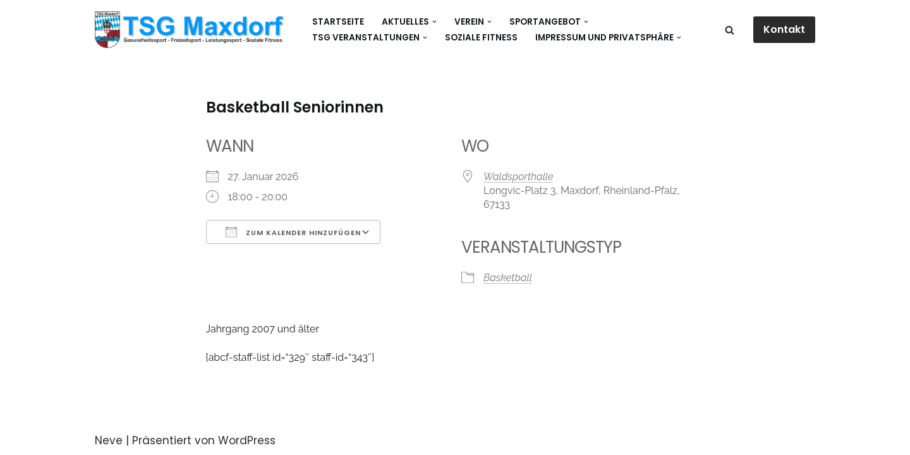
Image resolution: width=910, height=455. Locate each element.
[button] (434, 22)
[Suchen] (729, 30)
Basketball (507, 278)
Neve (109, 440)
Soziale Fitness (481, 38)
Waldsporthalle (518, 177)
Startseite (338, 22)
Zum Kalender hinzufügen (293, 232)
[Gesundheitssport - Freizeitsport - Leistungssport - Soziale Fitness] (193, 29)
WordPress (247, 440)
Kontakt (784, 29)
